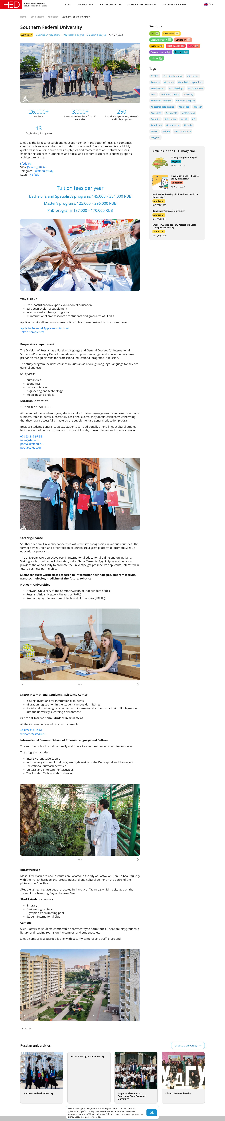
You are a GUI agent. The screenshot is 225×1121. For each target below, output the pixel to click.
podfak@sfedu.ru (31, 444)
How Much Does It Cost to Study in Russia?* (185, 177)
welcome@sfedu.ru (32, 734)
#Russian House (182, 131)
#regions (155, 137)
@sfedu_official (36, 167)
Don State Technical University (168, 210)
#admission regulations (48, 34)
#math (184, 119)
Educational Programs (175, 4)
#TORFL (155, 76)
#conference (172, 125)
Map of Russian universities (142, 4)
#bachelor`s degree (73, 34)
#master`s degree (96, 34)
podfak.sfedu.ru (30, 447)
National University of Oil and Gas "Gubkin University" (175, 196)
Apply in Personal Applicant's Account (44, 328)
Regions (181, 52)
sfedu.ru (25, 163)
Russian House (160, 52)
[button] (22, 684)
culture (156, 58)
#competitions (195, 88)
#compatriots (158, 88)
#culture (155, 82)
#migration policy (170, 94)
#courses (169, 82)
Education (183, 39)
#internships (188, 112)
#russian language (173, 76)
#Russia (188, 125)
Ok (152, 1113)
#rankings (184, 106)
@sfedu (34, 174)
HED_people (175, 45)
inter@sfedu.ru (29, 440)
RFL (155, 33)
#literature (192, 76)
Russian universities (110, 4)
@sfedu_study (44, 171)
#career (198, 106)
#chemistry (170, 119)
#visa (153, 94)
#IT (193, 119)
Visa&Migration (161, 39)
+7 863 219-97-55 (31, 436)
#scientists (171, 112)
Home (23, 16)
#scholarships (176, 88)
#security (188, 94)
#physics (155, 119)
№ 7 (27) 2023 (116, 34)
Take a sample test (32, 332)
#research (156, 112)
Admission (53, 16)
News (68, 4)
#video (166, 131)
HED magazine (85, 4)
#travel (154, 131)
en (207, 4)
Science (157, 45)
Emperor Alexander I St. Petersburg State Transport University (174, 226)
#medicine (156, 125)
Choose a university (185, 1045)
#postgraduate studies (162, 106)
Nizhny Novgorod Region (184, 157)
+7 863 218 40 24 (31, 730)
